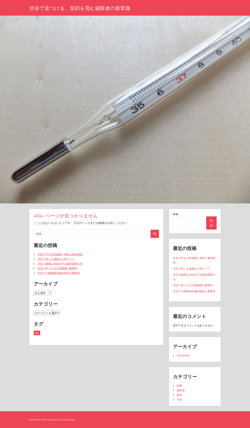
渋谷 (179, 399)
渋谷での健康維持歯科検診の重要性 (59, 273)
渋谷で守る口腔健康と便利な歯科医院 (60, 254)
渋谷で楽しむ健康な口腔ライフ (56, 259)
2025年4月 (183, 355)
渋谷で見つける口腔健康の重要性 (57, 268)
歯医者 (181, 390)
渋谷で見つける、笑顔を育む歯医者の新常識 (83, 8)
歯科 (179, 395)
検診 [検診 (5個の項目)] (37, 332)
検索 (175, 214)
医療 (179, 385)
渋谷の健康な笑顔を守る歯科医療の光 (60, 263)
